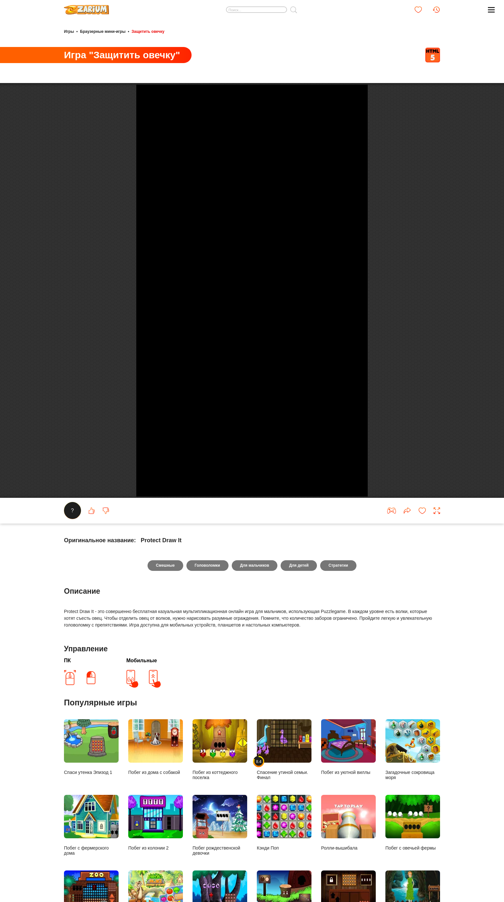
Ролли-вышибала (348, 840)
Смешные (165, 583)
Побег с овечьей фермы (412, 840)
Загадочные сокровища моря (412, 767)
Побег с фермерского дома (91, 843)
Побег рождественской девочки (220, 843)
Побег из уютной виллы (348, 765)
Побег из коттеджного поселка (220, 767)
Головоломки (207, 583)
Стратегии (338, 583)
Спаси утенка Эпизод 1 (91, 765)
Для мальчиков (254, 583)
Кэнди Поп (284, 840)
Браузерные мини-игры (102, 31)
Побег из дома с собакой (155, 765)
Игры (69, 31)
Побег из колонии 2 (155, 840)
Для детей (299, 583)
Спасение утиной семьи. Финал (284, 767)
